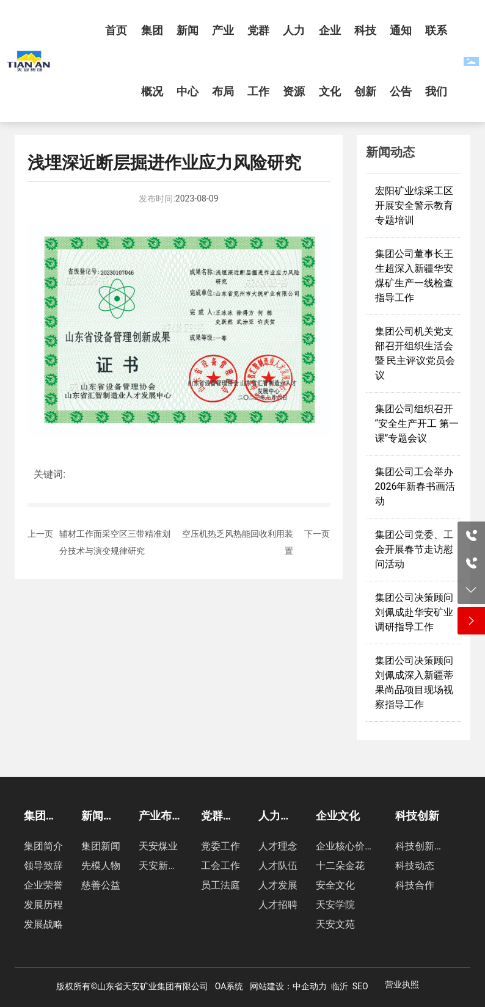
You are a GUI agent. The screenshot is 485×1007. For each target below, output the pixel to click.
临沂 (339, 986)
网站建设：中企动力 (288, 986)
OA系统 (229, 986)
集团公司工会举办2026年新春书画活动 (415, 486)
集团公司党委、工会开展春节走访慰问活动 (414, 549)
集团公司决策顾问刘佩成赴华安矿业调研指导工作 (414, 612)
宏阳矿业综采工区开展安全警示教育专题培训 (414, 205)
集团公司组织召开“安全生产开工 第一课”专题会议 (417, 423)
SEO (360, 986)
